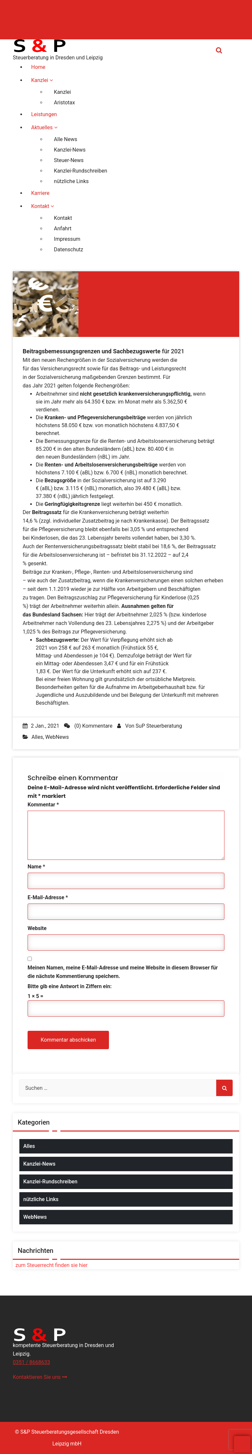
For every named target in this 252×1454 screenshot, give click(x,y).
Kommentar (43, 804)
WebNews (57, 737)
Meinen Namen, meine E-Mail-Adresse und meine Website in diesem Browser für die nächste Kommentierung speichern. (123, 972)
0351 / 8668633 (31, 1362)
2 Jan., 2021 (41, 726)
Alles (37, 737)
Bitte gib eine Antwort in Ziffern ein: (70, 986)
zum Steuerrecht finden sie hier (50, 1265)
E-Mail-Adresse (48, 897)
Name (36, 866)
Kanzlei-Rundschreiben (50, 1181)
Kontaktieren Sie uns (40, 1377)
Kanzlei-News (39, 1164)
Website (37, 928)
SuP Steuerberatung (159, 726)
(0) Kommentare (88, 726)
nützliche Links (40, 1199)
